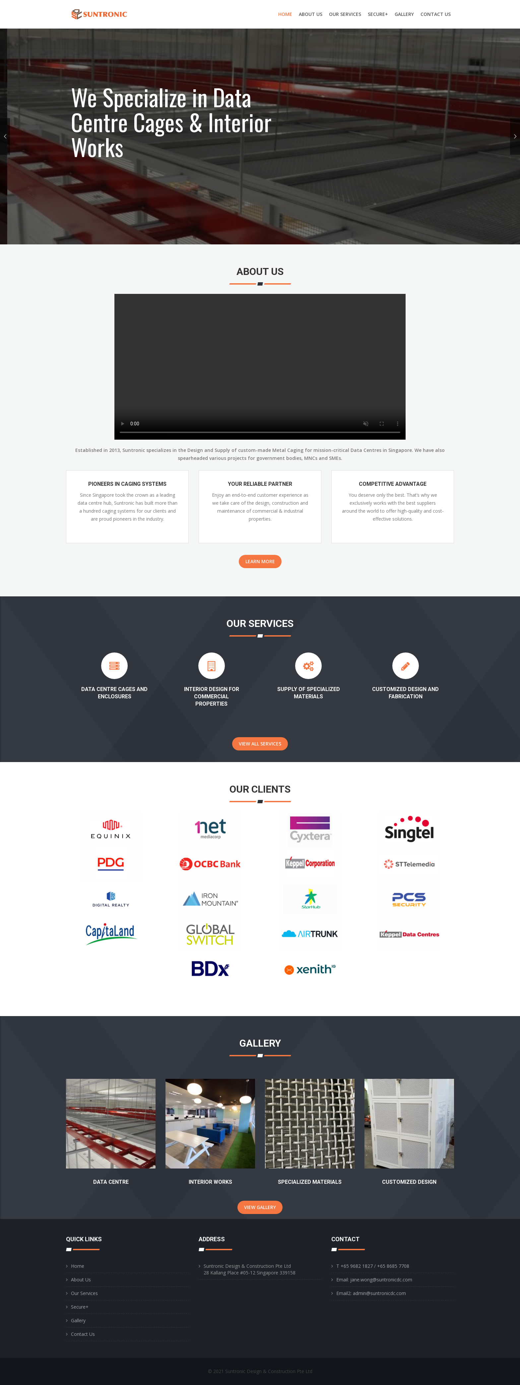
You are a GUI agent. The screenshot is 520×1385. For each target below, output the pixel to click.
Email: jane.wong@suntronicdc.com (374, 1279)
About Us (81, 1279)
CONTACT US (436, 14)
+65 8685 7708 (392, 1266)
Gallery (78, 1320)
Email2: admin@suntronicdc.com (371, 1293)
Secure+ (80, 1307)
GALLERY (404, 14)
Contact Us (83, 1334)
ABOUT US (310, 14)
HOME (285, 14)
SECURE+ (378, 14)
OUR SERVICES (345, 14)
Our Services (84, 1293)
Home (77, 1266)
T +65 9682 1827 (354, 1266)
